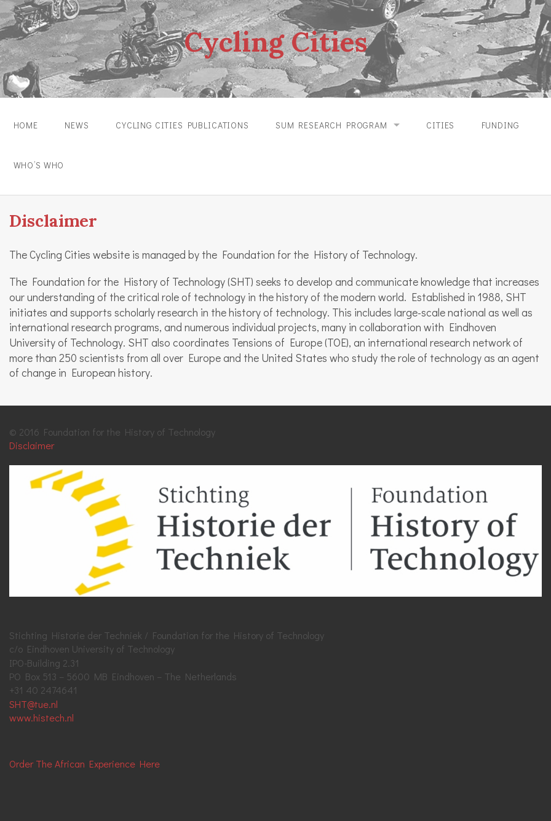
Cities (440, 125)
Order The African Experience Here (84, 763)
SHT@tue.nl (33, 703)
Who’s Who (39, 165)
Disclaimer (31, 445)
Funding (501, 125)
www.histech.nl (41, 717)
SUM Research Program (331, 125)
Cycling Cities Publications (182, 125)
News (77, 125)
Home (26, 125)
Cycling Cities (275, 42)
